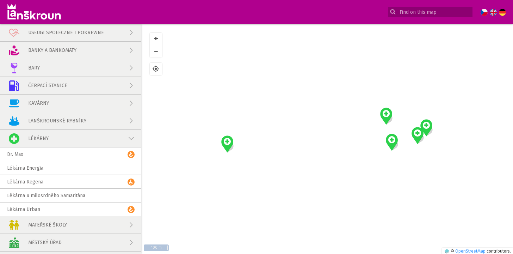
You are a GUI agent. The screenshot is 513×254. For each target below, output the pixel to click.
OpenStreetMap (470, 251)
